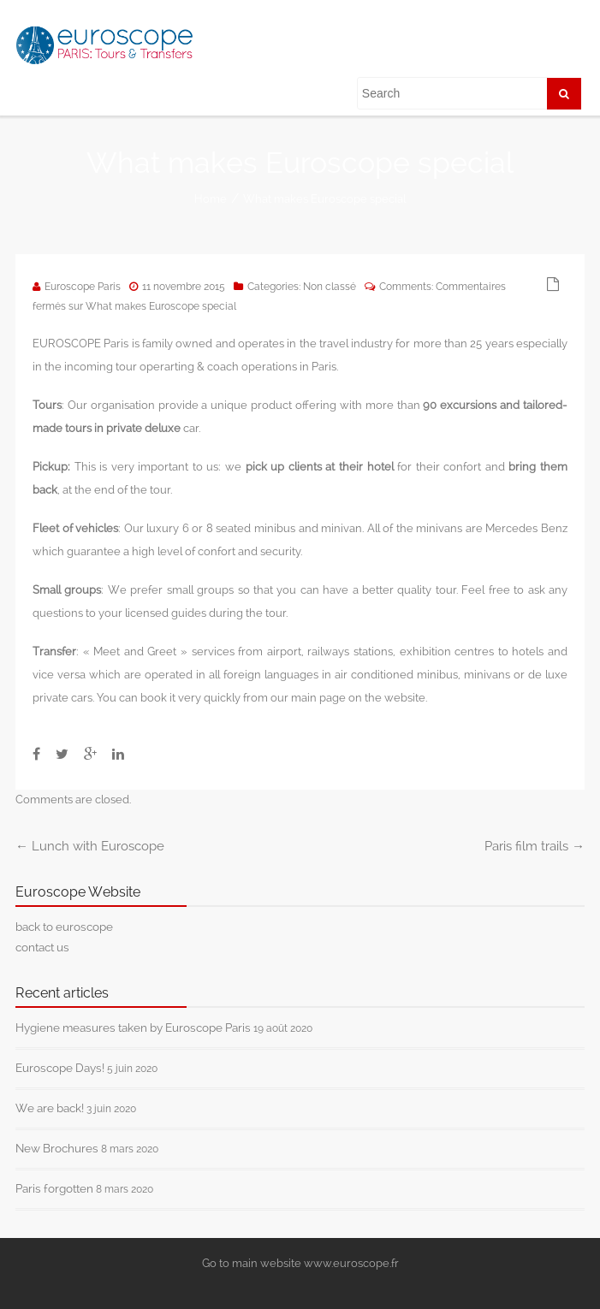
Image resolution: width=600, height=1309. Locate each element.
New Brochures (56, 1148)
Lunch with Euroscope (89, 846)
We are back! (49, 1108)
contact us (42, 947)
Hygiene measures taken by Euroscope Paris (133, 1027)
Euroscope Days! (59, 1068)
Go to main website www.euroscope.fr (300, 1263)
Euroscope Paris (83, 287)
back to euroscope (64, 926)
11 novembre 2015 (183, 287)
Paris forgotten (54, 1188)
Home (210, 198)
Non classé (329, 287)
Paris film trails (534, 846)
